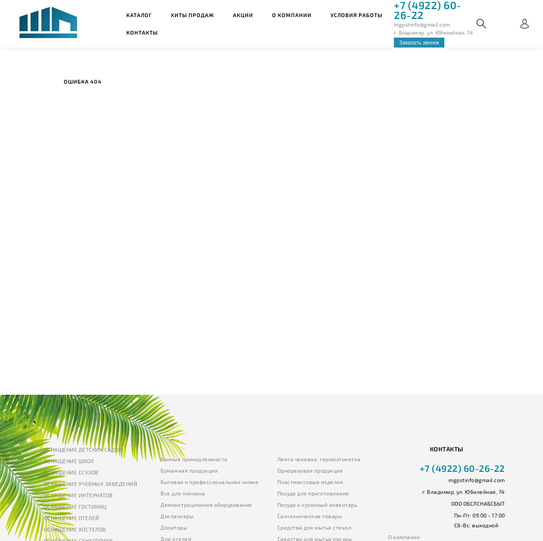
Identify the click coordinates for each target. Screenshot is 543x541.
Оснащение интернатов (78, 495)
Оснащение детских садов (83, 449)
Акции (243, 15)
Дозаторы (174, 527)
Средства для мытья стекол (314, 527)
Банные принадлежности (194, 459)
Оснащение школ (69, 461)
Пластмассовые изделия (310, 482)
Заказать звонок (419, 43)
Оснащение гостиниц (75, 506)
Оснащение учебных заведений (91, 484)
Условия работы (356, 15)
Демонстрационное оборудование (206, 504)
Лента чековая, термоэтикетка (319, 459)
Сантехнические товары (309, 516)
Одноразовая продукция (310, 470)
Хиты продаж (192, 15)
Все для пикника (183, 493)
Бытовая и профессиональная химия (209, 482)
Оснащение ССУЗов (71, 472)
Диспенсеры (177, 516)
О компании (292, 15)
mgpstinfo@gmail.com (422, 24)
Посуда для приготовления (313, 493)
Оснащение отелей (71, 518)
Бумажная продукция (189, 470)
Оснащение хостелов (75, 529)
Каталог (139, 15)
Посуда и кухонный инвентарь (317, 504)
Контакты (142, 32)
